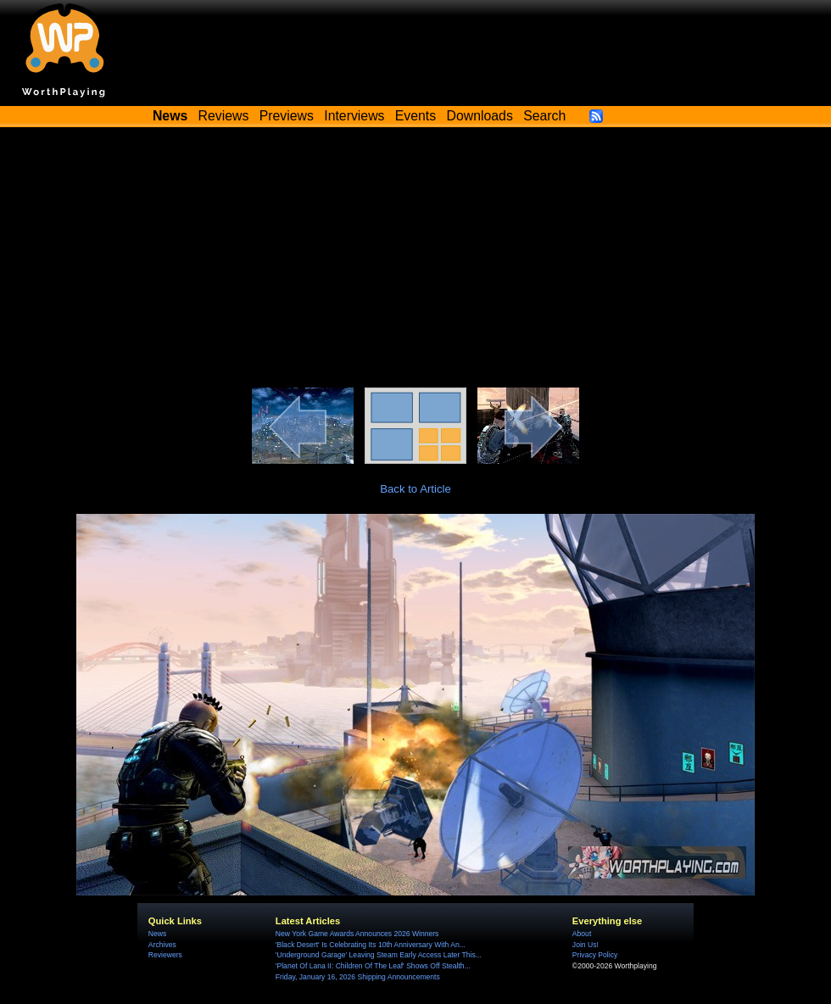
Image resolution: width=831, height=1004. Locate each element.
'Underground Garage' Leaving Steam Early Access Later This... (379, 955)
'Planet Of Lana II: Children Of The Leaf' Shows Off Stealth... (373, 966)
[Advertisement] (415, 260)
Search (544, 116)
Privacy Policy (594, 955)
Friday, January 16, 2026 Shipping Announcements (358, 977)
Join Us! (585, 944)
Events (415, 116)
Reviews (223, 116)
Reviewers (165, 955)
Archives (162, 944)
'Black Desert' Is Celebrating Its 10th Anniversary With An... (371, 944)
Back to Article (415, 488)
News (157, 933)
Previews (286, 116)
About (581, 933)
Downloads (480, 116)
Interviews (354, 116)
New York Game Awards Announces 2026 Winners (357, 933)
